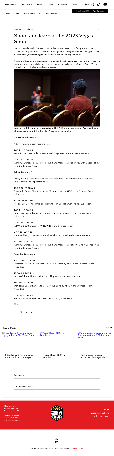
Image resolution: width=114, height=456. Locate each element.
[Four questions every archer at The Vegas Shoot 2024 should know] (95, 341)
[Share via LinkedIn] (26, 312)
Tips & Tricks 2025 (32, 14)
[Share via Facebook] (15, 312)
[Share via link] (32, 312)
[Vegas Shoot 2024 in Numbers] (57, 341)
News (17, 14)
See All (109, 327)
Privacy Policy (78, 448)
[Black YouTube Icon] (105, 4)
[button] (11, 4)
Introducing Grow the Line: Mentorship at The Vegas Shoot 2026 (19, 356)
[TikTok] (99, 4)
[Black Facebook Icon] (86, 4)
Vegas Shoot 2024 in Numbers (54, 356)
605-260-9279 (12, 415)
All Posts (6, 14)
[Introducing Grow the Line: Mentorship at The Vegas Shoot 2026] (19, 341)
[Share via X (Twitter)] (21, 312)
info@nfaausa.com (13, 420)
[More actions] (98, 29)
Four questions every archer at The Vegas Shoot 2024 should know (94, 356)
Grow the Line (51, 14)
